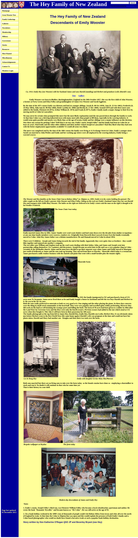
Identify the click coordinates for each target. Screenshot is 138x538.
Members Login (7, 71)
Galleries (5, 24)
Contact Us (6, 66)
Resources (5, 49)
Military (5, 36)
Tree (74, 96)
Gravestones (6, 41)
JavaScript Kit (130, 6)
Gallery (81, 96)
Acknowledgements (9, 62)
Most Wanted (7, 54)
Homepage (6, 11)
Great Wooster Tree (9, 15)
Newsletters (6, 28)
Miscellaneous (7, 58)
